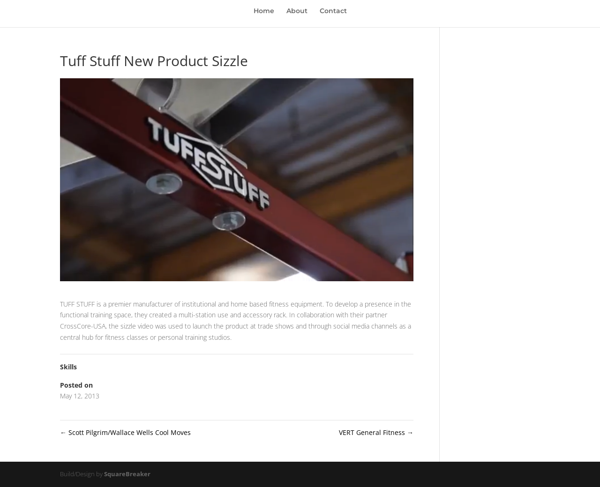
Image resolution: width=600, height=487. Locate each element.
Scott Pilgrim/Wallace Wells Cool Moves (125, 432)
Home (264, 11)
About (297, 11)
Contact (333, 11)
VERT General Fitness (376, 432)
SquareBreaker (127, 474)
